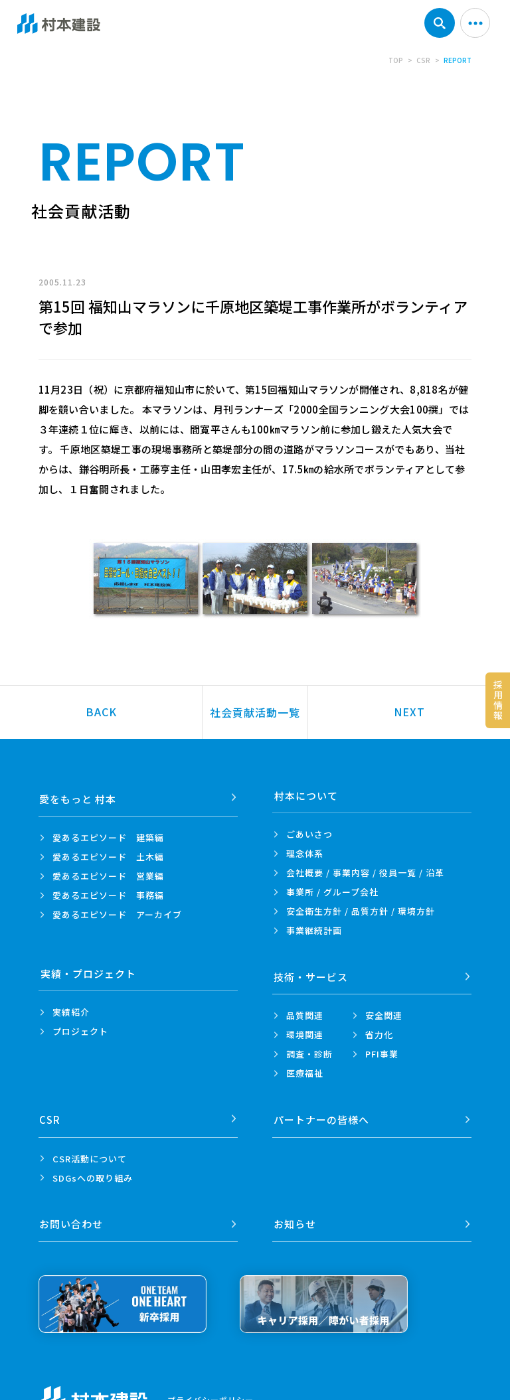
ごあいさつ (309, 834)
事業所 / (332, 892)
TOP (395, 60)
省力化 (379, 1031)
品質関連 (304, 1012)
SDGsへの (92, 1170)
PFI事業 (381, 1050)
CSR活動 (89, 1151)
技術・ (311, 973)
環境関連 (304, 1031)
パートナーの (322, 1113)
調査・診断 (309, 1050)
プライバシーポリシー (210, 1389)
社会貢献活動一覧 (255, 712)
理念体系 (304, 853)
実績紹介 (71, 1012)
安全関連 (383, 1012)
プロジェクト (80, 1031)
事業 (314, 930)
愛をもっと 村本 (79, 796)
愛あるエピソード (108, 834)
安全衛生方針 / (360, 911)
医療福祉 (304, 1069)
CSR (423, 60)
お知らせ (295, 1214)
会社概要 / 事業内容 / (365, 872)
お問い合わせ (72, 1214)
